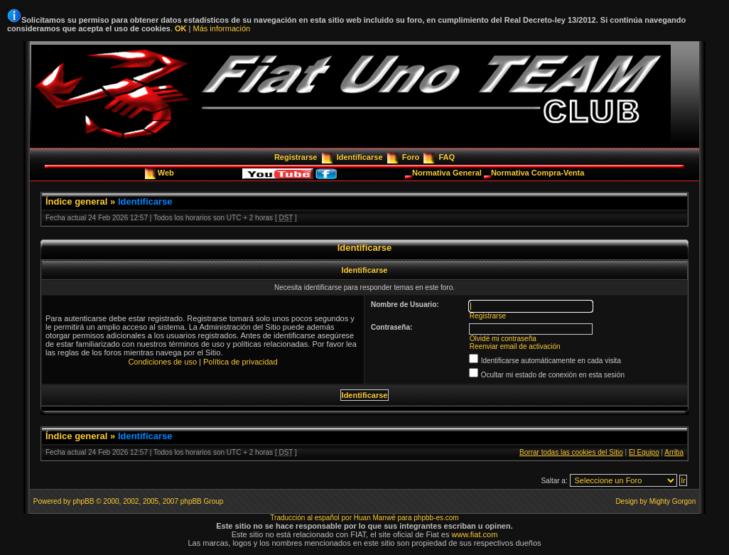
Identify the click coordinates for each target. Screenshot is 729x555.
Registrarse (296, 157)
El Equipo (644, 452)
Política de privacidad (240, 361)
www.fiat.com (475, 534)
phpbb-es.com (436, 518)
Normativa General (448, 172)
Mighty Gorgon (672, 501)
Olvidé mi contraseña (503, 339)
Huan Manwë (375, 518)
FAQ (446, 157)
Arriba (674, 452)
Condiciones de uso (162, 361)
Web (167, 172)
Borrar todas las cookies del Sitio (571, 452)
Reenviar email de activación (515, 346)
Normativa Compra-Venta (537, 172)
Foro (410, 157)
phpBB (83, 501)
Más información (221, 28)
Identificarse (360, 157)
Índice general (76, 201)
